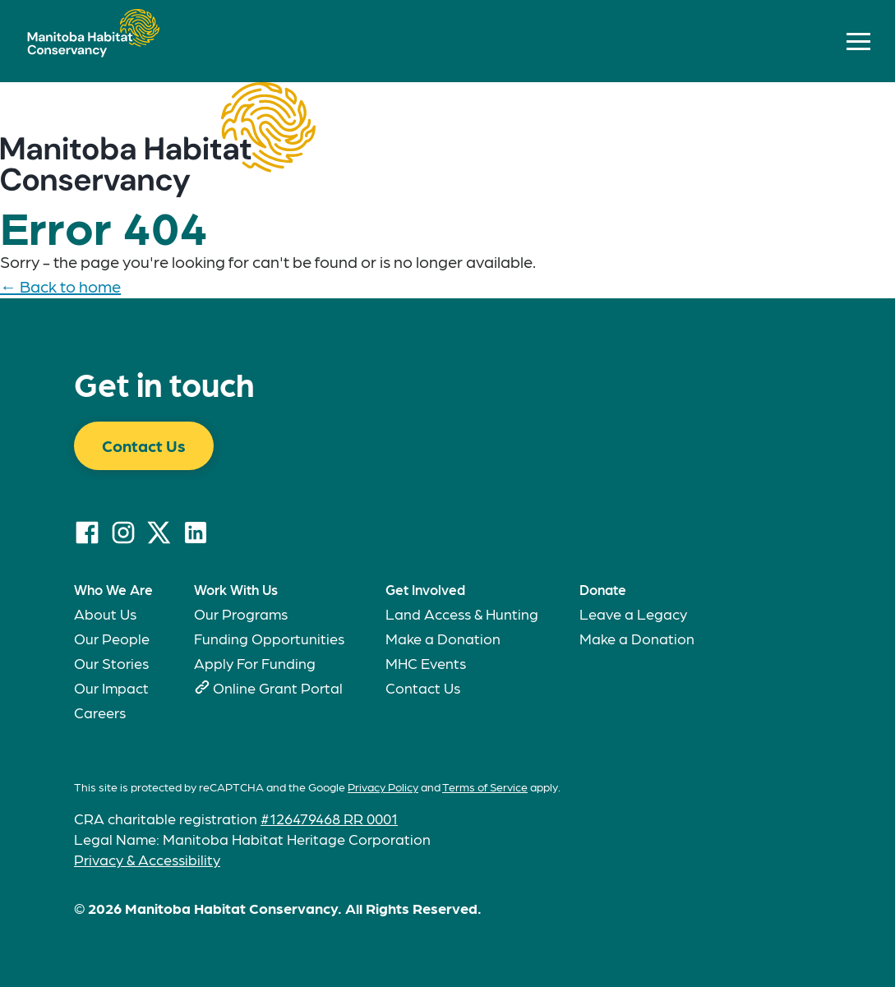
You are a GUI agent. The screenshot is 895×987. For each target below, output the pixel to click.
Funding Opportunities (269, 638)
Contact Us (144, 445)
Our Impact (111, 687)
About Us (105, 613)
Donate (602, 589)
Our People (112, 638)
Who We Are (113, 589)
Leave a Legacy (633, 613)
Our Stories (111, 662)
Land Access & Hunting (461, 613)
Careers (100, 712)
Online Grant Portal (278, 687)
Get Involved (425, 589)
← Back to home (60, 286)
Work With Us (236, 589)
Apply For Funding (255, 662)
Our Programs (241, 613)
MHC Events (425, 662)
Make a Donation (443, 638)
